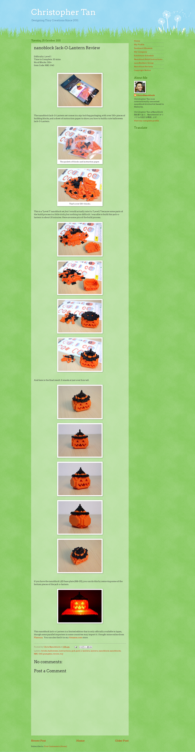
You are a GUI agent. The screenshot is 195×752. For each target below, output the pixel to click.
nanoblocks (115, 651)
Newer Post (38, 740)
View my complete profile (146, 121)
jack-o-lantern (83, 651)
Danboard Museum (143, 48)
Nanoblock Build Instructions (148, 59)
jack (73, 651)
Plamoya (38, 637)
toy (61, 654)
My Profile (139, 44)
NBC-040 (38, 654)
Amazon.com (75, 637)
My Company (140, 52)
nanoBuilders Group (144, 63)
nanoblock (104, 651)
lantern (94, 651)
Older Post (122, 740)
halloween (53, 651)
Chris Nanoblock (146, 95)
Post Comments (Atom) (55, 746)
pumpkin (47, 654)
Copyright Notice (142, 70)
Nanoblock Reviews (143, 66)
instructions (65, 651)
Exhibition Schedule (144, 56)
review (56, 654)
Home (80, 740)
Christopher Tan (63, 12)
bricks (44, 651)
